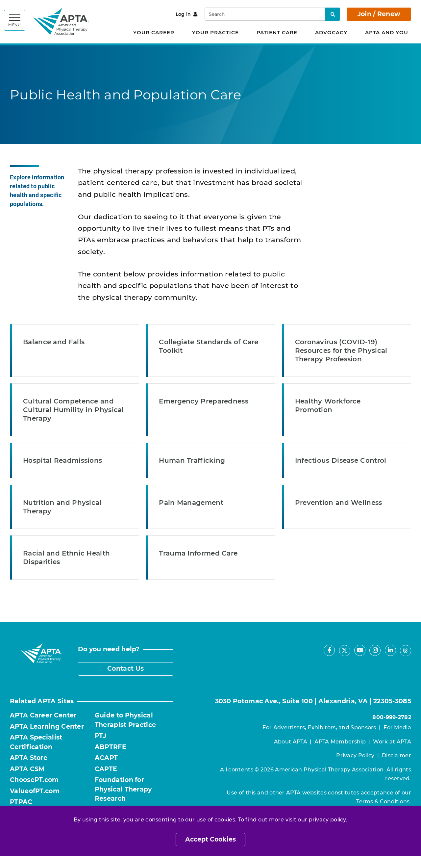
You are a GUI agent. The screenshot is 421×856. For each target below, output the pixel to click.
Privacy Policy (355, 755)
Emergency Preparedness (203, 401)
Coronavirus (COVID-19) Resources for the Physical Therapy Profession (341, 350)
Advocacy (331, 32)
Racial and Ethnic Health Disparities (66, 557)
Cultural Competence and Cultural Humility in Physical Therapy (73, 409)
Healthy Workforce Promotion (328, 405)
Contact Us (125, 668)
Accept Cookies (210, 839)
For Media (397, 727)
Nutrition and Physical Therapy (62, 507)
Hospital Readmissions (62, 460)
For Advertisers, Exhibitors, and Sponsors (319, 727)
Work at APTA (392, 742)
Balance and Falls (54, 342)
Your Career (153, 32)
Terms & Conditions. (383, 801)
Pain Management (191, 502)
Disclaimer (396, 755)
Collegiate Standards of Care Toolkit (208, 346)
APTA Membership (340, 742)
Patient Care (277, 32)
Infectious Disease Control (340, 460)
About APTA (290, 742)
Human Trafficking (192, 460)
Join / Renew (379, 14)
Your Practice (215, 32)
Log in (187, 14)
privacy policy (327, 820)
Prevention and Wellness (338, 502)
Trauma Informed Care (198, 553)
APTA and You (386, 32)
